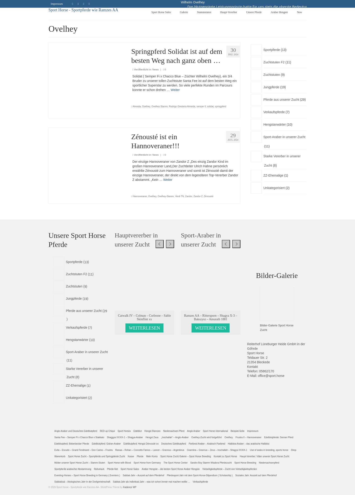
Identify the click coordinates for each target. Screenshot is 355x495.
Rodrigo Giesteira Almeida (182, 106)
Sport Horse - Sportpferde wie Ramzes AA (83, 10)
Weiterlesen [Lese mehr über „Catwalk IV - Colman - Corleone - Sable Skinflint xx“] (144, 327)
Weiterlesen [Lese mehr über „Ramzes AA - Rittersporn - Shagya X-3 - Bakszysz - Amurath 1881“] (210, 327)
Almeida (137, 106)
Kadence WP (129, 487)
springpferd (220, 106)
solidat (210, 106)
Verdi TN (179, 196)
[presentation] (160, 244)
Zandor (188, 196)
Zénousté (208, 196)
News (155, 69)
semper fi (201, 106)
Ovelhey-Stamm (159, 106)
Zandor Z (198, 196)
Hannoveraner (140, 196)
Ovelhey (146, 106)
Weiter (175, 90)
